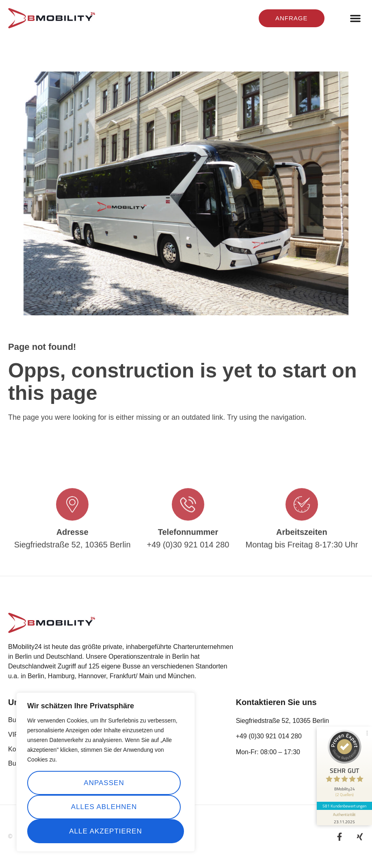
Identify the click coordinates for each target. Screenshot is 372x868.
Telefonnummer (188, 549)
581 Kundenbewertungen (344, 806)
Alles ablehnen (104, 807)
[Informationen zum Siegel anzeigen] (344, 817)
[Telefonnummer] (188, 522)
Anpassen (104, 783)
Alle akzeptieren (105, 831)
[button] (355, 18)
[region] (105, 772)
